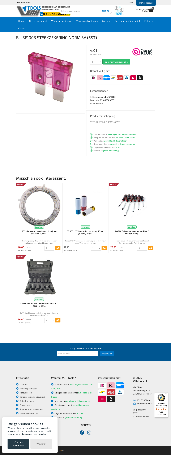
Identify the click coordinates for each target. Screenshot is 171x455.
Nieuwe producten (26, 388)
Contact (131, 2)
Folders (148, 20)
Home (21, 20)
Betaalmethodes (25, 401)
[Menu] (166, 394)
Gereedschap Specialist (127, 20)
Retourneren (24, 392)
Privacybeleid (24, 405)
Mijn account (146, 2)
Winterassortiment (61, 20)
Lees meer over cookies (34, 434)
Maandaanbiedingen (87, 20)
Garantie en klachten (27, 413)
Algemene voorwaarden (29, 409)
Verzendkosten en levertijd (30, 397)
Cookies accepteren (18, 444)
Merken (106, 20)
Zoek (106, 11)
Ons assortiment (38, 20)
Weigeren (41, 443)
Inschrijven (107, 353)
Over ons (22, 384)
